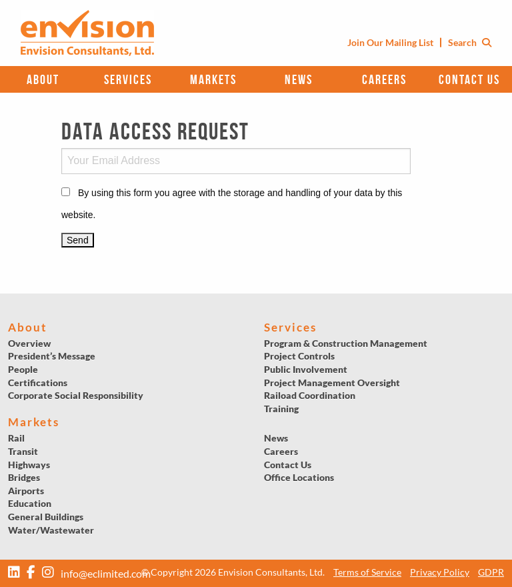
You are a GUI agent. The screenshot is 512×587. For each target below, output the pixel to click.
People (23, 369)
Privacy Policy (439, 572)
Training (281, 408)
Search (469, 42)
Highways (29, 464)
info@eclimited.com (106, 573)
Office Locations (299, 477)
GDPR (491, 572)
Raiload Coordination (309, 395)
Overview (29, 343)
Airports (26, 490)
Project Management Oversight (332, 382)
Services (128, 79)
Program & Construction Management (345, 343)
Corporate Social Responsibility (75, 395)
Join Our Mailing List (390, 42)
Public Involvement (305, 369)
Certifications (37, 382)
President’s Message (51, 356)
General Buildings (45, 516)
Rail (16, 438)
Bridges (24, 477)
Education (29, 503)
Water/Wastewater (51, 530)
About (43, 79)
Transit (23, 451)
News (299, 79)
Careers (384, 79)
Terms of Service (367, 572)
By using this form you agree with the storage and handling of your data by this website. (231, 203)
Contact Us (469, 79)
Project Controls (299, 356)
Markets (213, 79)
